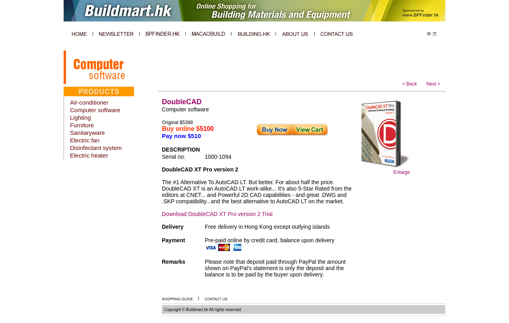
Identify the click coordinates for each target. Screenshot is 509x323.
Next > (433, 84)
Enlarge (401, 172)
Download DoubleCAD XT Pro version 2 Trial (217, 214)
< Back (409, 84)
